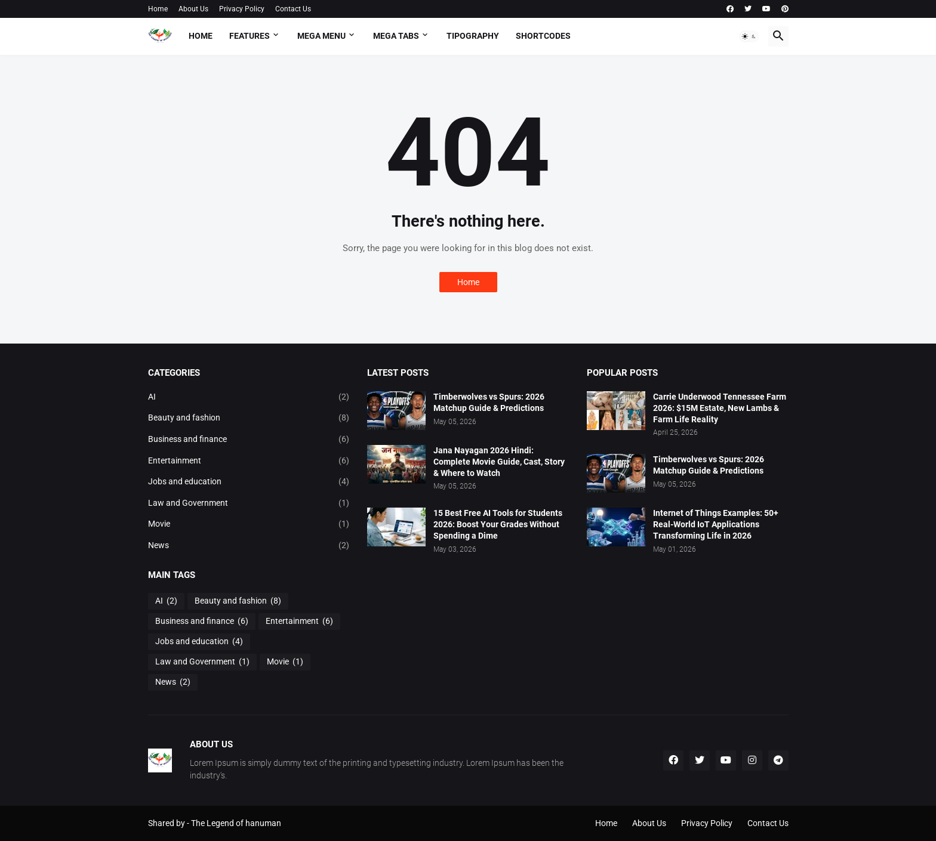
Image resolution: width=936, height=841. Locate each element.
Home (158, 9)
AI (249, 397)
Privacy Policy (241, 9)
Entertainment (249, 461)
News (249, 546)
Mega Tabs (396, 36)
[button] (749, 36)
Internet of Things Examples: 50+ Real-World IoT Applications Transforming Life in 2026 (715, 524)
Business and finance (249, 440)
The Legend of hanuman (236, 823)
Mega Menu (321, 36)
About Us (193, 9)
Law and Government (249, 503)
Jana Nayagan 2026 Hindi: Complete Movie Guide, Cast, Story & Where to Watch (499, 462)
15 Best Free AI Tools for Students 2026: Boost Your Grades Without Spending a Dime (497, 524)
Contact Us (293, 9)
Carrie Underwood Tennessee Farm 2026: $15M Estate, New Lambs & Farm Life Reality (719, 408)
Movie (249, 524)
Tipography (473, 36)
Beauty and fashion (249, 418)
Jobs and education (249, 482)
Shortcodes (543, 36)
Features (249, 36)
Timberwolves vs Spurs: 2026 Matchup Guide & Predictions (488, 402)
